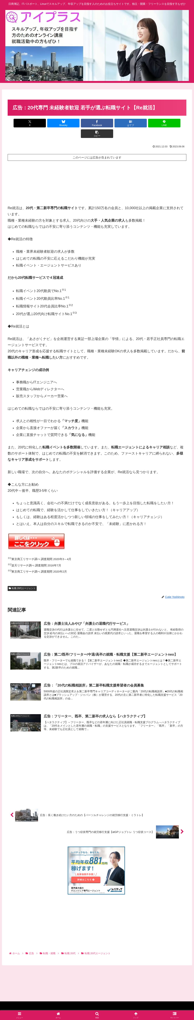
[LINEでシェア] (142, 123)
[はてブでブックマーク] (112, 123)
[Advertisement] (97, 165)
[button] (172, 123)
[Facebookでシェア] (82, 123)
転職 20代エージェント (22, 577)
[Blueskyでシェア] (52, 123)
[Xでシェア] (22, 123)
